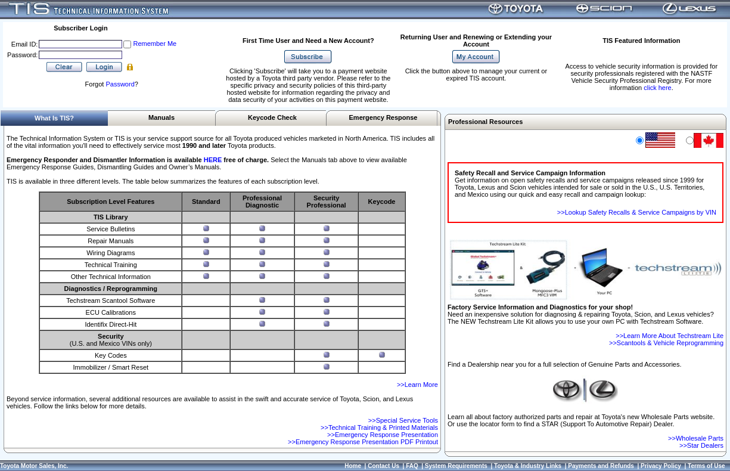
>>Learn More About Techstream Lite (669, 335)
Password (119, 84)
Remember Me (154, 43)
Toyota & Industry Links (527, 466)
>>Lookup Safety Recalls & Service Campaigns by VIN (636, 212)
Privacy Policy (661, 466)
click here (657, 87)
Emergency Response (383, 117)
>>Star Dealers (701, 445)
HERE (213, 159)
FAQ (412, 466)
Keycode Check (272, 117)
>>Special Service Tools (403, 420)
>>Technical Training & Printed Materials (379, 427)
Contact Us (383, 466)
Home (352, 466)
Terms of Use (706, 466)
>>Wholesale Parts (695, 438)
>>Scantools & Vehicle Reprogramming (666, 342)
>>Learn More (417, 384)
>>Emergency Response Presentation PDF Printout (363, 441)
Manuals (161, 117)
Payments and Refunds (601, 466)
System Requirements (456, 466)
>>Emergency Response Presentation (382, 434)
